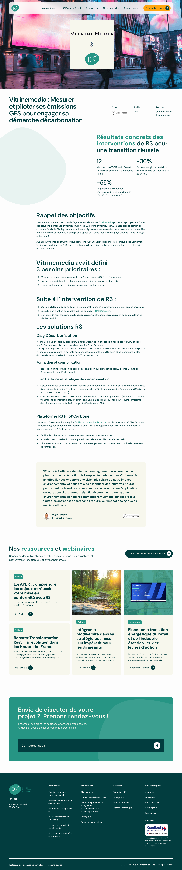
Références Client (72, 8)
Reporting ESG (119, 792)
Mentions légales (54, 865)
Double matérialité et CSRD (93, 797)
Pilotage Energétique (122, 807)
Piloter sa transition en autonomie (58, 818)
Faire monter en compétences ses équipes (62, 834)
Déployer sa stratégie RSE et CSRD (60, 810)
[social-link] (16, 799)
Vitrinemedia (106, 222)
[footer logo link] (20, 789)
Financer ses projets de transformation (59, 826)
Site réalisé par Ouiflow (162, 864)
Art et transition (152, 802)
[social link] (11, 799)
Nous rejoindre (152, 807)
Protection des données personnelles (26, 865)
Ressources (150, 813)
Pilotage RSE (118, 797)
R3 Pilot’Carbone (101, 310)
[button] (92, 8)
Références (150, 797)
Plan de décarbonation (91, 822)
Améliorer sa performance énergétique (60, 802)
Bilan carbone (87, 792)
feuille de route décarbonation (90, 422)
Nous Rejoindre (111, 8)
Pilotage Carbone (121, 802)
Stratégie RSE (87, 816)
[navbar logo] (15, 8)
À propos (149, 792)
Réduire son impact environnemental (57, 793)
